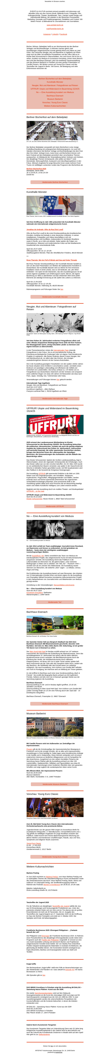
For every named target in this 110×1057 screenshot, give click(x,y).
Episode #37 (70, 970)
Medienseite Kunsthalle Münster (55, 297)
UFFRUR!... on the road (35, 491)
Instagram (47, 34)
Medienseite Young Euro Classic (55, 857)
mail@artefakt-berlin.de (55, 29)
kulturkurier (58, 1052)
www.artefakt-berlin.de (55, 25)
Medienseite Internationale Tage (55, 399)
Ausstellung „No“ (38, 556)
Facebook (63, 34)
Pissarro (30, 749)
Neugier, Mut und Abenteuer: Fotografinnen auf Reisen (55, 85)
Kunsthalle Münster (55, 82)
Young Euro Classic (34, 843)
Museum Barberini (55, 99)
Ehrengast (45, 936)
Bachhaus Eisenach (55, 96)
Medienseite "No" (55, 602)
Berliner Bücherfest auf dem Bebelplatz (55, 79)
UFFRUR (41, 473)
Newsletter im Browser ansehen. (55, 1)
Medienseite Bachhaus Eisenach (55, 704)
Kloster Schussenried (34, 499)
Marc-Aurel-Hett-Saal (37, 651)
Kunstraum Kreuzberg (35, 593)
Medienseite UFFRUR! (55, 506)
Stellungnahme (44, 1034)
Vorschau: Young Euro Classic (55, 102)
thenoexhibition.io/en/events (64, 585)
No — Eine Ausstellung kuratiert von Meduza (55, 92)
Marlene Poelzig (52, 877)
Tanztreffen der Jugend (60, 906)
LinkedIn (55, 34)
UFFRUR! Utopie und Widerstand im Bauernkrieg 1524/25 (55, 89)
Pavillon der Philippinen (50, 940)
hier (61, 289)
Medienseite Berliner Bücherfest (55, 182)
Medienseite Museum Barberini (55, 784)
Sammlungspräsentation (44, 993)
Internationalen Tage (61, 350)
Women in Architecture (51, 885)
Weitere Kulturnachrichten (55, 106)
